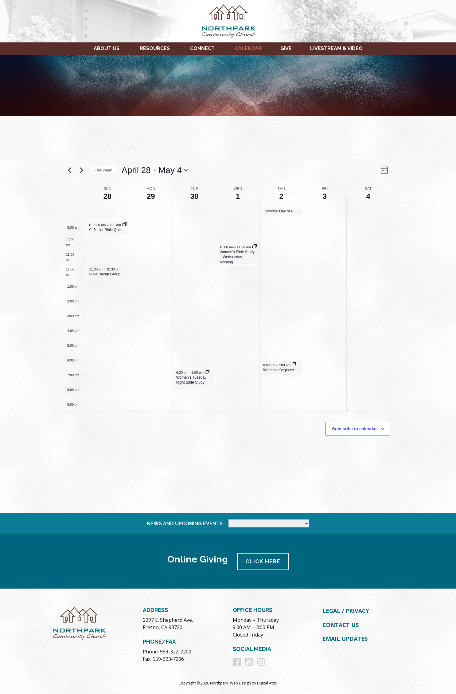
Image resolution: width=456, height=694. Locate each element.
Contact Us (340, 623)
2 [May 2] (281, 196)
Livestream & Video (336, 48)
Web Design (240, 682)
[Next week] (81, 170)
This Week (103, 170)
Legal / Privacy (345, 609)
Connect (202, 48)
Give (286, 48)
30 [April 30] (194, 196)
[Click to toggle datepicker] (155, 170)
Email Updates (345, 637)
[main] (228, 315)
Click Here (263, 560)
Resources (155, 48)
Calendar (248, 48)
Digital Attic (267, 682)
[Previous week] (69, 170)
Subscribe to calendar (354, 428)
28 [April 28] (107, 196)
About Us (106, 48)
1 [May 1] (238, 196)
